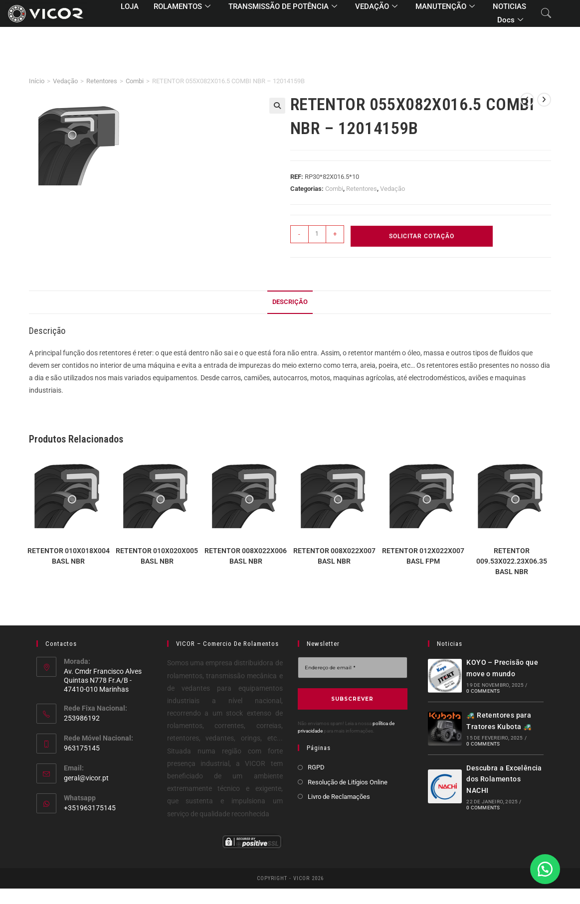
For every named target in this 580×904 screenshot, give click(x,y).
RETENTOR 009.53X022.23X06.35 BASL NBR (511, 561)
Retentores (101, 81)
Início (36, 81)
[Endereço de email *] (352, 667)
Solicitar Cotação (421, 236)
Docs (510, 20)
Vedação (65, 81)
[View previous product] (527, 100)
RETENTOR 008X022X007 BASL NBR (334, 556)
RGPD (316, 767)
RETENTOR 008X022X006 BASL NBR (245, 556)
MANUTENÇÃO (445, 7)
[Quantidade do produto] (317, 234)
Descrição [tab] (290, 301)
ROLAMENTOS (182, 7)
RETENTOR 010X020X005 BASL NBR (157, 556)
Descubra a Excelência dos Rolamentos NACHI (504, 779)
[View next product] (544, 100)
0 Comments (483, 691)
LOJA (130, 6)
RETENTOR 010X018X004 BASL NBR (68, 556)
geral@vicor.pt (86, 778)
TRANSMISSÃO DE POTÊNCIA (282, 7)
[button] (277, 106)
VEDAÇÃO (376, 7)
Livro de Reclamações (339, 796)
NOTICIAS (509, 6)
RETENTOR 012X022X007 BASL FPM (423, 556)
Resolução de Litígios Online (347, 782)
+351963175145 (90, 808)
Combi (135, 81)
